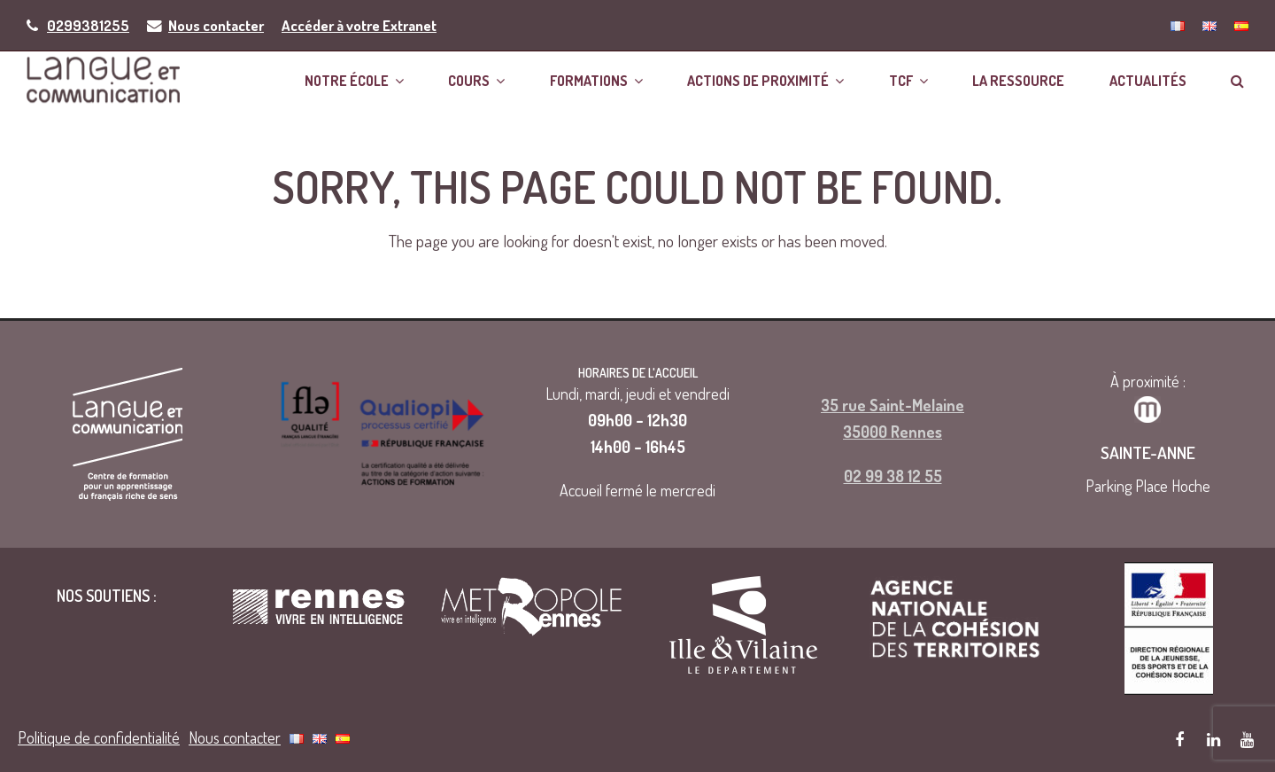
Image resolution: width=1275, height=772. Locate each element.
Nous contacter (216, 25)
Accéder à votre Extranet (359, 25)
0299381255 (88, 25)
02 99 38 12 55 (893, 475)
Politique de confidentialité (99, 736)
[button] (1237, 79)
